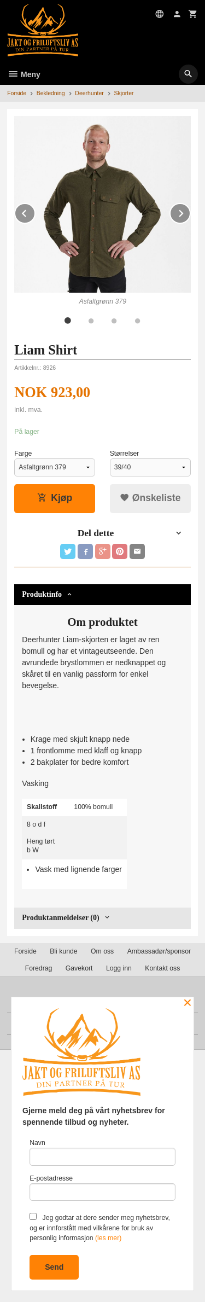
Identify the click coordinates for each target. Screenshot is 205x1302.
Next (190, 211)
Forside (16, 93)
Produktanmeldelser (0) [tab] (60, 918)
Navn (102, 1152)
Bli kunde (63, 951)
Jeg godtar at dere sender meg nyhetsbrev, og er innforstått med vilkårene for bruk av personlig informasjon (100, 1227)
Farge (23, 453)
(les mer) (108, 1238)
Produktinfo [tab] (42, 594)
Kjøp (54, 497)
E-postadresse (102, 1188)
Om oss (102, 951)
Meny (23, 74)
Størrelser (124, 453)
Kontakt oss (162, 968)
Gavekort (79, 968)
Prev (35, 211)
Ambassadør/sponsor (159, 951)
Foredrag (38, 968)
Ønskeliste (150, 497)
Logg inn (119, 968)
